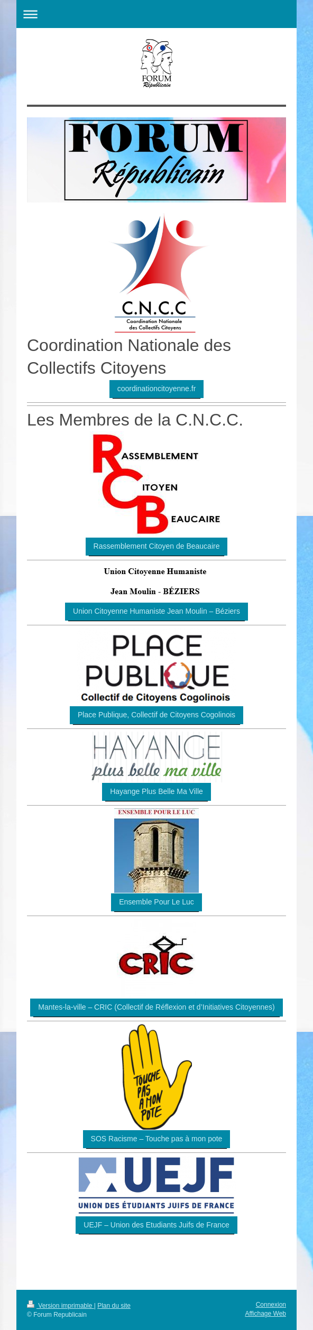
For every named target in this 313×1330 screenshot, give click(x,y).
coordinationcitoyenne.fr (156, 388)
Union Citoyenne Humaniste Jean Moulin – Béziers (156, 611)
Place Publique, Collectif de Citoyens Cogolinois (156, 714)
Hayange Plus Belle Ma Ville (156, 791)
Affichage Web (265, 1313)
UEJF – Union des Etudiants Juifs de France (156, 1225)
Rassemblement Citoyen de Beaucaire (157, 546)
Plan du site (114, 1305)
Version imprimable (60, 1305)
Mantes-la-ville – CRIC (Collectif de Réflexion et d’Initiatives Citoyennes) (156, 1007)
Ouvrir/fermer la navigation (156, 14)
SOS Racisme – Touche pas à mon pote (157, 1138)
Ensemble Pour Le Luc (156, 902)
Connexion (271, 1304)
